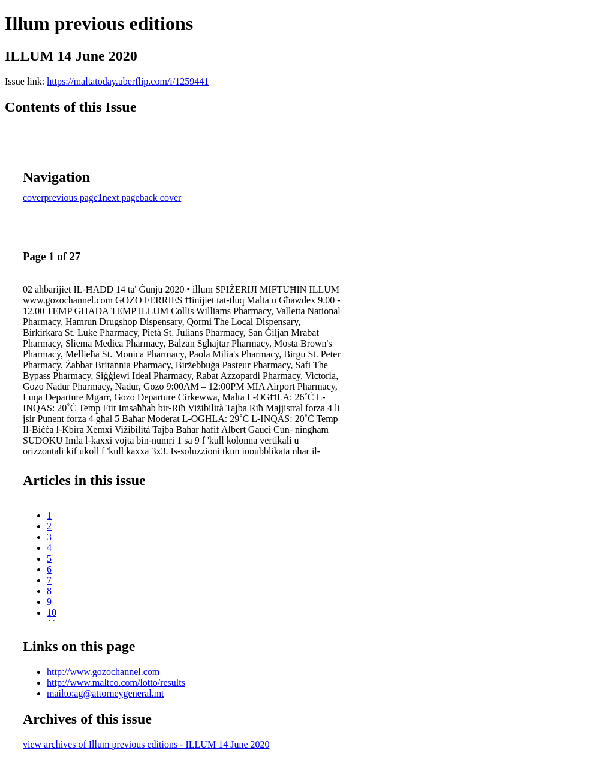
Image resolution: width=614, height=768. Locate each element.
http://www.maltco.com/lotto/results (116, 682)
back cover (161, 197)
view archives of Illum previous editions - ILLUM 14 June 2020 (146, 744)
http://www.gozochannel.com (103, 672)
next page (121, 197)
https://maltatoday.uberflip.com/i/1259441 (128, 81)
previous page (71, 197)
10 (51, 612)
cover (33, 197)
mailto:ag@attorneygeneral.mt (105, 693)
